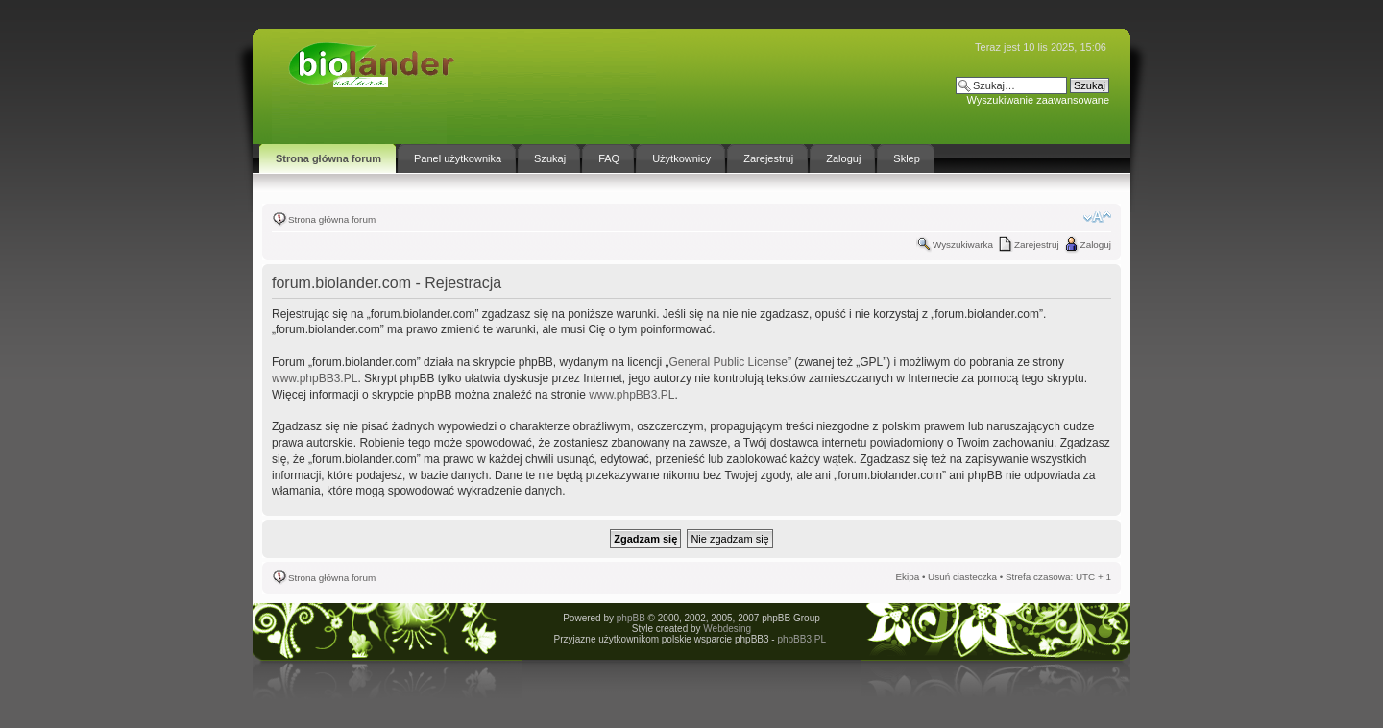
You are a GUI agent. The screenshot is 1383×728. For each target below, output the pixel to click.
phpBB (631, 618)
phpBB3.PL (801, 639)
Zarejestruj (1036, 244)
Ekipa (907, 576)
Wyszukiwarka (963, 244)
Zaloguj (1095, 244)
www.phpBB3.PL (314, 378)
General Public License (728, 362)
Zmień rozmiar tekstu (1097, 217)
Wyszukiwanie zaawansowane (1038, 100)
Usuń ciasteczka (962, 576)
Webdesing (727, 628)
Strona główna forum (332, 219)
